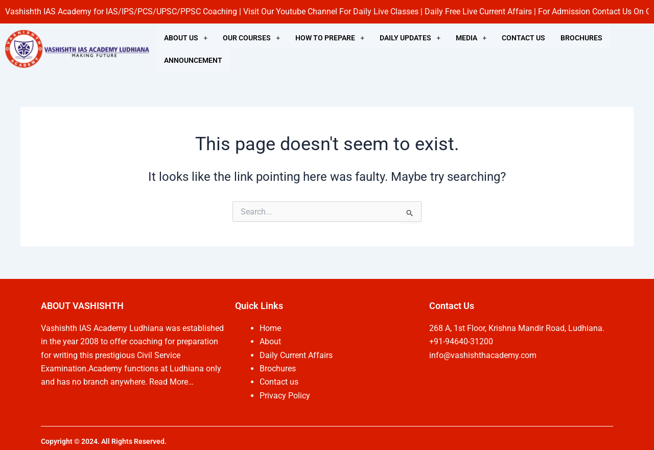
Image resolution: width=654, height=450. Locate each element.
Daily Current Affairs (296, 355)
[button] (185, 38)
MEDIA (471, 38)
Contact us (279, 382)
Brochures (278, 368)
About (270, 341)
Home (270, 328)
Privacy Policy (285, 395)
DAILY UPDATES (410, 38)
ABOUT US (185, 38)
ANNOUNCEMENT (193, 60)
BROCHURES (581, 38)
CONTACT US (523, 38)
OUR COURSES (251, 38)
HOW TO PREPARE (329, 38)
